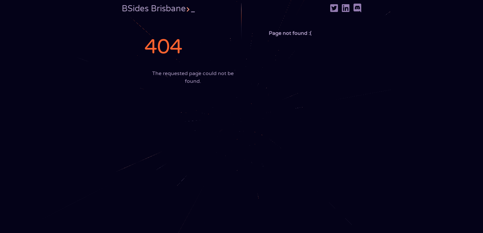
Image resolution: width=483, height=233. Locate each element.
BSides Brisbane (158, 9)
